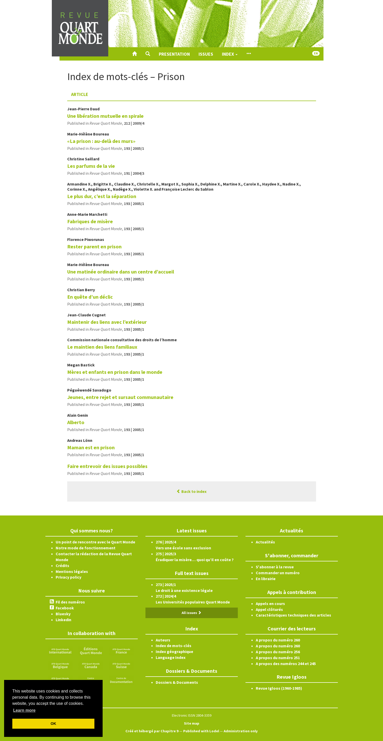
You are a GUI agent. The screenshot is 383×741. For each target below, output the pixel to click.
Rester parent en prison (94, 246)
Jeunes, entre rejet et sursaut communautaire (120, 397)
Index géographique (174, 651)
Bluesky (63, 613)
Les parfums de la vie (91, 166)
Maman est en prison (91, 447)
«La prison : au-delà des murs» (101, 141)
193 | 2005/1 (134, 148)
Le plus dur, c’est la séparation (101, 196)
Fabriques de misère (90, 221)
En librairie (266, 578)
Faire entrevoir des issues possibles (107, 466)
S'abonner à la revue (275, 566)
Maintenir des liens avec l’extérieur (107, 322)
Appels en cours (270, 603)
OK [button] (53, 724)
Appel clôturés (269, 609)
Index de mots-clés (173, 645)
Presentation (174, 54)
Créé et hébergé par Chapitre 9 (152, 731)
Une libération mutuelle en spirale (105, 116)
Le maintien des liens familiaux (102, 347)
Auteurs (163, 639)
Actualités (265, 541)
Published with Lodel (201, 731)
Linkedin (63, 619)
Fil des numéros (70, 601)
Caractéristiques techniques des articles (293, 615)
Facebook (65, 607)
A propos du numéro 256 (278, 651)
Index (230, 54)
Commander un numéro (278, 572)
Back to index (191, 491)
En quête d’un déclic (90, 297)
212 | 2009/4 (134, 123)
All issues (191, 612)
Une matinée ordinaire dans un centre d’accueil (120, 271)
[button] (148, 54)
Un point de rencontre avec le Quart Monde (95, 541)
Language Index (170, 657)
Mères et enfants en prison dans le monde (114, 372)
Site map (191, 723)
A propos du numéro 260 (278, 639)
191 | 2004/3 (134, 173)
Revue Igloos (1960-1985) (279, 688)
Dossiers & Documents (177, 682)
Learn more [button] (24, 710)
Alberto (75, 422)
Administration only (241, 731)
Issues (206, 54)
